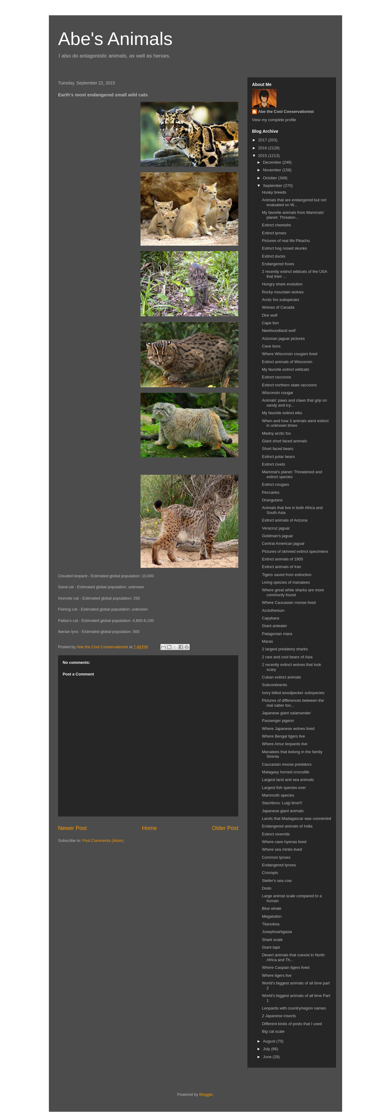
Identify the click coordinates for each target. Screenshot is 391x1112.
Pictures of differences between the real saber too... (293, 703)
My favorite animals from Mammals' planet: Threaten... (293, 215)
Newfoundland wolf (278, 330)
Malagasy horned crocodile (285, 772)
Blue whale (271, 908)
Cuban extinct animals (281, 677)
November (273, 170)
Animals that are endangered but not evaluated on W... (294, 202)
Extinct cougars (275, 484)
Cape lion (270, 323)
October (270, 178)
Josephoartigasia (277, 931)
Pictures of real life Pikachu (286, 240)
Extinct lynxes (274, 233)
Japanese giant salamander (286, 713)
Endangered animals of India (287, 826)
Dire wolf (269, 315)
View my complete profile (274, 119)
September (273, 185)
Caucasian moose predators (287, 764)
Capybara (270, 618)
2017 (263, 140)
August (269, 1041)
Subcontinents (274, 684)
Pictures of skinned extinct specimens (295, 551)
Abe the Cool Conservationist (286, 111)
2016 (263, 148)
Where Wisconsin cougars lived (289, 353)
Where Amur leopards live (284, 744)
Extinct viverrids (276, 834)
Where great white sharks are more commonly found (293, 592)
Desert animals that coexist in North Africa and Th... (293, 957)
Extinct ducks (273, 256)
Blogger (206, 1094)
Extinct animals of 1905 (282, 559)
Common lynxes (276, 857)
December (273, 162)
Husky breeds (274, 192)
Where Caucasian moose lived (289, 602)
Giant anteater (274, 625)
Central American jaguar (283, 543)
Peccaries (270, 492)
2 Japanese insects (279, 1015)
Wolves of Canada (278, 307)
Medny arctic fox (276, 433)
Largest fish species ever (284, 787)
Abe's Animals (115, 38)
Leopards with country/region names (294, 1008)
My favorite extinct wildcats (285, 369)
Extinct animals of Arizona (284, 520)
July (267, 1049)
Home (149, 828)
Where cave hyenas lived (284, 841)
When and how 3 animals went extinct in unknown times (295, 423)
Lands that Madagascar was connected (296, 818)
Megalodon (271, 916)
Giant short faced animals (284, 441)
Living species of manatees (286, 582)
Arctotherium (273, 610)
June (268, 1056)
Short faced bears (277, 448)
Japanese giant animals (283, 811)
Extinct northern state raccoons (289, 385)
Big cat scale (273, 1031)
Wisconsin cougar (277, 392)
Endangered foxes (278, 264)
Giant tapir (271, 947)
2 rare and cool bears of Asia (287, 657)
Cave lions (271, 346)
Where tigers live (276, 975)
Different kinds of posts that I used (292, 1023)
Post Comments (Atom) (103, 840)
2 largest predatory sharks (285, 649)
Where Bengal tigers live (283, 736)
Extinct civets (273, 464)
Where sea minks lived (282, 849)
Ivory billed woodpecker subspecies (293, 692)
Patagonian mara (277, 633)
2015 (263, 155)
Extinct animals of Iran (281, 566)
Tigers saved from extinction (286, 574)
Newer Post (72, 828)
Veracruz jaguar (276, 528)
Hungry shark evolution (282, 284)
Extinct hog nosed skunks (284, 248)
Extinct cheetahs (276, 225)
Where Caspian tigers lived (285, 967)
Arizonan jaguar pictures (283, 338)
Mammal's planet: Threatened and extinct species (292, 474)
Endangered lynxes (279, 865)
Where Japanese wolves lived (288, 728)
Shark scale (272, 939)
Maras (267, 641)
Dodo (266, 888)
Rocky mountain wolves (283, 292)
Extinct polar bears (278, 456)
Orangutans (272, 500)
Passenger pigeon (278, 720)
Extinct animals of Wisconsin (287, 361)
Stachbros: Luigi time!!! (282, 803)
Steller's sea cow (276, 880)
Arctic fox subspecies (280, 299)
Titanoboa (270, 924)
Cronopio (270, 872)
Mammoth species (278, 795)
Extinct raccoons (276, 377)
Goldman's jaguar (277, 536)
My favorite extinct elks (282, 413)
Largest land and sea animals (288, 779)
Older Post (225, 828)
